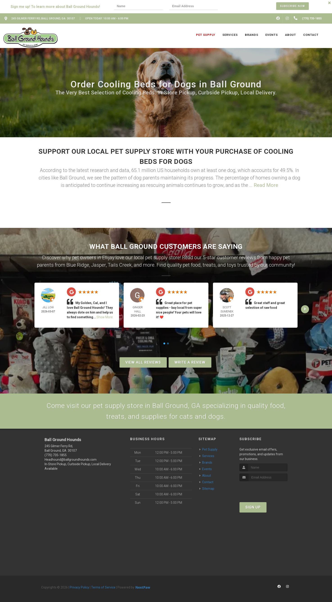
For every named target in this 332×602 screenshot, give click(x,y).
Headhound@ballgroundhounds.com (71, 459)
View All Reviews (143, 362)
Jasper (98, 265)
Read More (266, 185)
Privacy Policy (79, 587)
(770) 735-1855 (56, 455)
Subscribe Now (292, 6)
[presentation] (240, 6)
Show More (105, 317)
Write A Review (190, 362)
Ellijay (108, 257)
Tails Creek (120, 265)
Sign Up (253, 507)
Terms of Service (103, 587)
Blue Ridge (77, 265)
